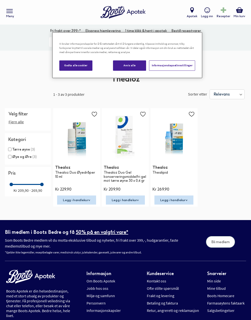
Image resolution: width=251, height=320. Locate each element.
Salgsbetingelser (221, 310)
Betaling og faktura (162, 303)
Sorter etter (197, 94)
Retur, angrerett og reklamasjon (173, 310)
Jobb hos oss (97, 288)
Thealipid (160, 172)
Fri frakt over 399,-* (65, 31)
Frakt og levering (160, 295)
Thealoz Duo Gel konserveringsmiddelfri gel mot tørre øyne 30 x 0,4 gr (125, 176)
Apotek (192, 16)
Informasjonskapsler (104, 310)
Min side (214, 280)
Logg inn (207, 16)
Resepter (223, 16)
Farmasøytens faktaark (226, 303)
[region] (127, 55)
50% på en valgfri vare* (102, 232)
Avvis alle (130, 65)
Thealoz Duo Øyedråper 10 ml (75, 174)
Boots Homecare (220, 295)
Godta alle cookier (75, 65)
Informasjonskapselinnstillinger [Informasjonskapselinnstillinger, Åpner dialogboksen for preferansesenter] (172, 65)
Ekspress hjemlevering (103, 31)
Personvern (96, 303)
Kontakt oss (156, 280)
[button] (94, 114)
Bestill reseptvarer (186, 31)
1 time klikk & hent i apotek (146, 31)
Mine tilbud (216, 288)
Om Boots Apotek (101, 280)
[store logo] (123, 12)
